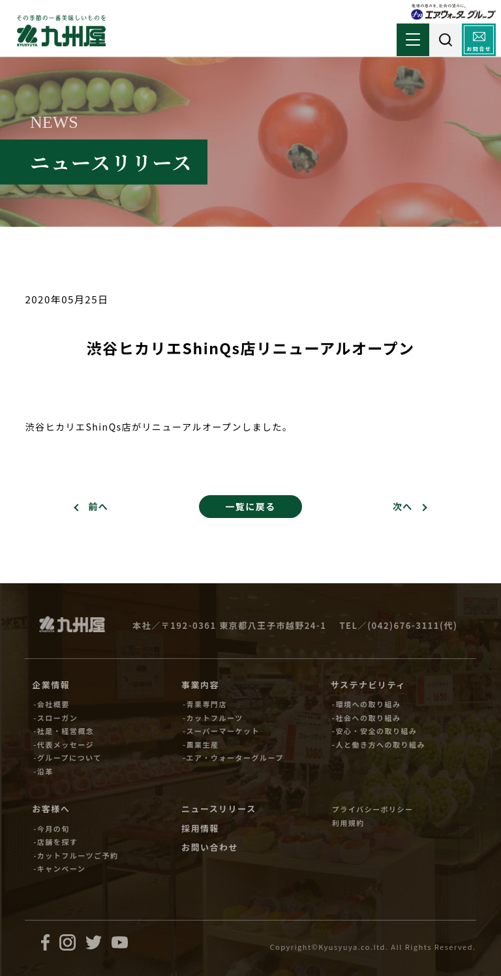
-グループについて (67, 757)
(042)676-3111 (403, 625)
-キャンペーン (59, 868)
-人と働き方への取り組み (378, 744)
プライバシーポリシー (373, 809)
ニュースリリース (218, 808)
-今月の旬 (51, 828)
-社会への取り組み (366, 717)
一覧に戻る (250, 506)
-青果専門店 (205, 704)
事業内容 (200, 685)
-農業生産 (201, 744)
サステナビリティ (368, 685)
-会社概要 (51, 704)
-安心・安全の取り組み (375, 730)
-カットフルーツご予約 (75, 855)
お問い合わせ (209, 847)
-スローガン (55, 717)
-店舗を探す (55, 841)
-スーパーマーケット (221, 730)
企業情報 (51, 685)
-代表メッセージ (63, 744)
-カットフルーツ (213, 717)
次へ (403, 506)
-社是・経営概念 (63, 730)
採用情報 (200, 828)
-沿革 (43, 771)
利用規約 (348, 822)
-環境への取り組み (366, 704)
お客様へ (51, 808)
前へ (98, 506)
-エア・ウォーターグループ (233, 757)
